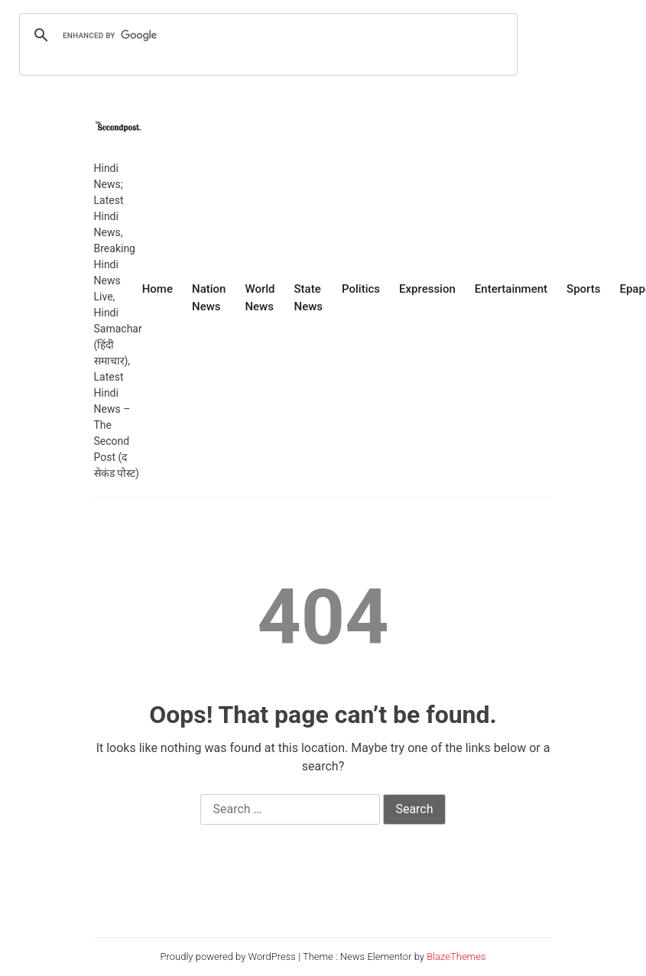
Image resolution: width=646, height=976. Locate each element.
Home (157, 289)
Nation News (209, 297)
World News (259, 297)
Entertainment (511, 289)
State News (308, 297)
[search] (266, 35)
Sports (583, 289)
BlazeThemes (456, 956)
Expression (427, 289)
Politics (361, 289)
